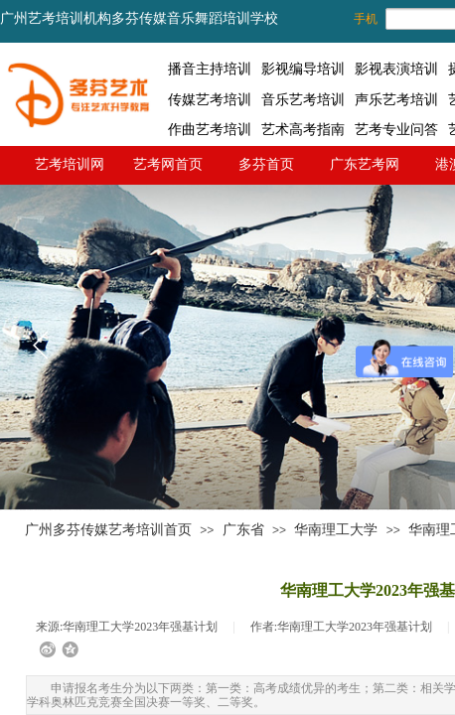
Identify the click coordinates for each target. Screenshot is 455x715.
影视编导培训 (303, 68)
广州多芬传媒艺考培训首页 (108, 529)
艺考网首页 (168, 164)
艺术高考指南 (303, 129)
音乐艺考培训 (303, 99)
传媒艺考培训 (209, 99)
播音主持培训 (209, 68)
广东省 (243, 529)
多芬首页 (266, 164)
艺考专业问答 (396, 129)
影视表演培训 (396, 68)
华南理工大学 (336, 529)
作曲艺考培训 (209, 129)
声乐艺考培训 (396, 99)
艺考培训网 (69, 164)
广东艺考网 (364, 164)
